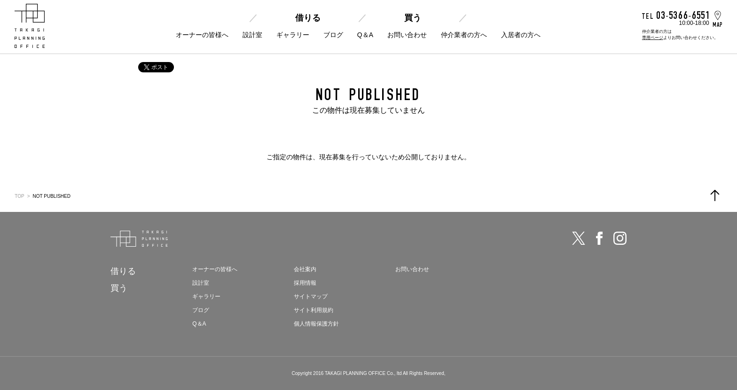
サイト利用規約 (313, 310)
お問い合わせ (407, 35)
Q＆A (365, 35)
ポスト (156, 67)
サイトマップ (311, 296)
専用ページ (652, 37)
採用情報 (305, 283)
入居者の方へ (521, 35)
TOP (19, 196)
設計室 (252, 35)
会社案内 (305, 269)
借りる (308, 18)
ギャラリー (292, 35)
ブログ (333, 35)
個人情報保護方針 (316, 323)
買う (412, 18)
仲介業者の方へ (464, 35)
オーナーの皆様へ (202, 35)
